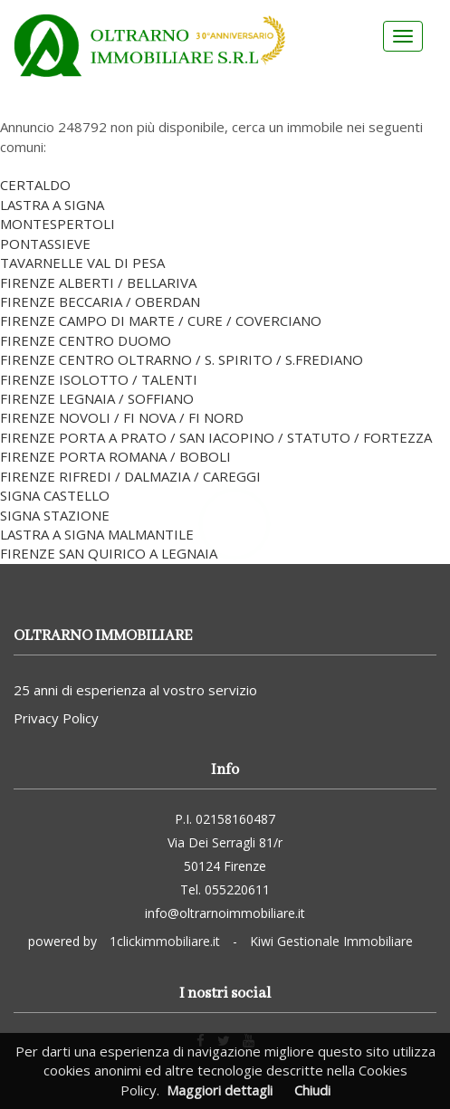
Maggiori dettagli (220, 1090)
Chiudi (312, 1090)
